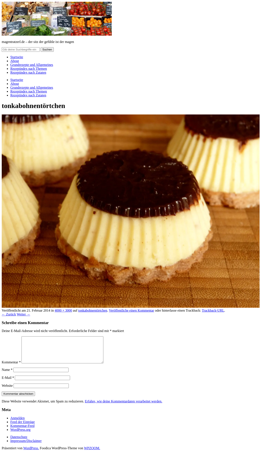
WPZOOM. (92, 453)
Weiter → (23, 314)
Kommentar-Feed (22, 431)
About (14, 61)
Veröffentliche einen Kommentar (131, 310)
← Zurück (9, 314)
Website (7, 391)
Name (7, 375)
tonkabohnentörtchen (92, 310)
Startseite (16, 57)
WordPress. (31, 453)
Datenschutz (18, 442)
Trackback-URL (213, 310)
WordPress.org (20, 435)
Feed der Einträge (22, 427)
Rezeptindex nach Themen (28, 68)
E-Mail (8, 383)
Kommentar (11, 367)
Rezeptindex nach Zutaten (28, 72)
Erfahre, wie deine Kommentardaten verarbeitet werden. (123, 406)
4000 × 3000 (63, 310)
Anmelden (17, 423)
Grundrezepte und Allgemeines (31, 65)
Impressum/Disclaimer (26, 446)
